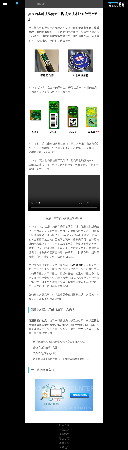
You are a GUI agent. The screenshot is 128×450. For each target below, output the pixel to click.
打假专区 (41, 4)
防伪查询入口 (89, 329)
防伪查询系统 (78, 265)
